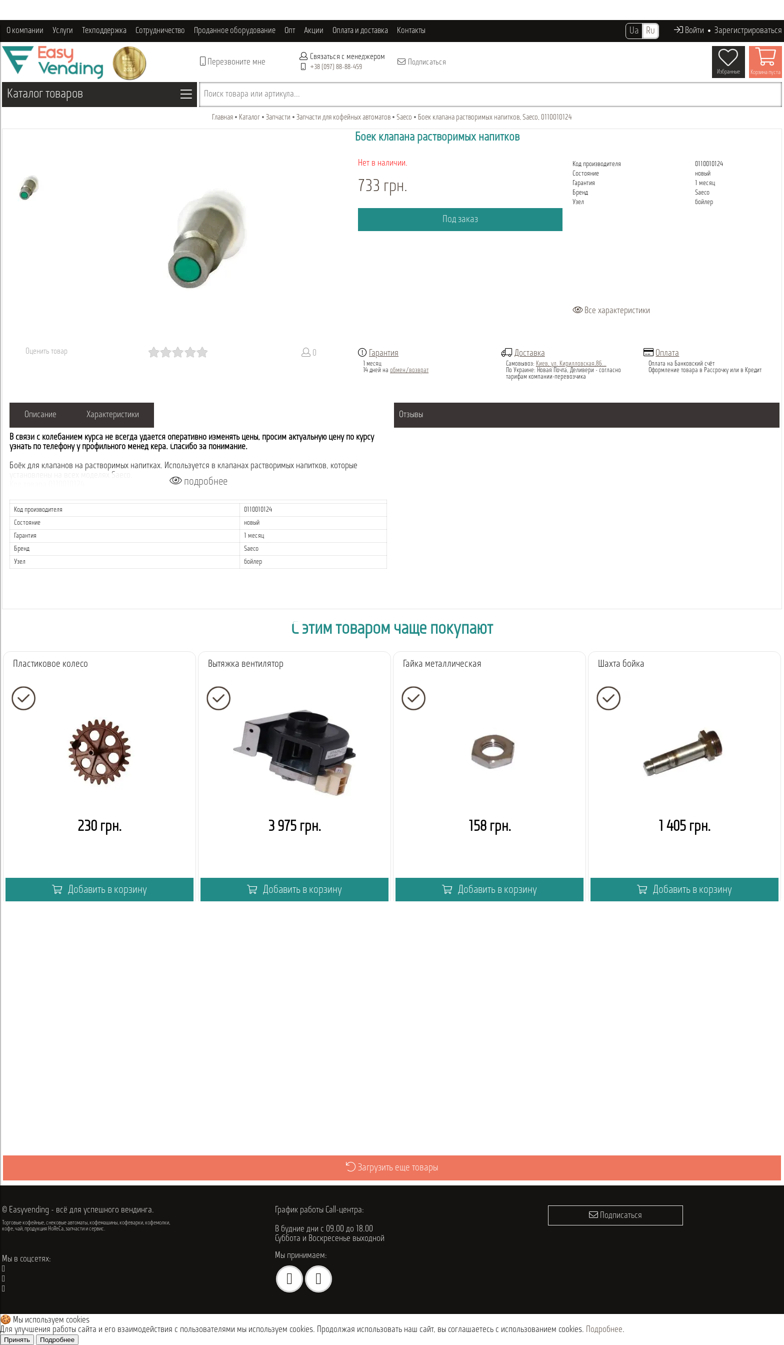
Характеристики (112, 415)
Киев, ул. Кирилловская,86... (571, 364)
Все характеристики (611, 311)
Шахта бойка (621, 664)
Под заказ (460, 220)
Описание (40, 415)
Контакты (411, 31)
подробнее (199, 481)
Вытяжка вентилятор (246, 664)
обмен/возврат (409, 370)
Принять (17, 1339)
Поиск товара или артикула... (252, 94)
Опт (289, 31)
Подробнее (604, 1329)
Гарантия (383, 353)
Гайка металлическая (442, 664)
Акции (314, 31)
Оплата (667, 353)
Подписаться (421, 62)
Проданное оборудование (235, 31)
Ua (634, 31)
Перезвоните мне (233, 62)
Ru (650, 31)
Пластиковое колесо (50, 664)
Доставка (529, 353)
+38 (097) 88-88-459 (336, 67)
